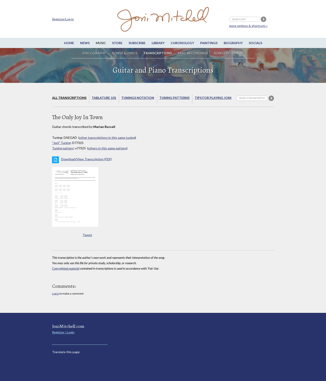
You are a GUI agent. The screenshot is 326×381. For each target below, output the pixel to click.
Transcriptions (158, 53)
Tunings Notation (137, 98)
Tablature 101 (104, 98)
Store (117, 43)
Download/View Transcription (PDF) (86, 159)
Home (69, 43)
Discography (94, 53)
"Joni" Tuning (61, 143)
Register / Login (63, 332)
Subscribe (137, 43)
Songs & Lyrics (124, 53)
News (85, 43)
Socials (255, 43)
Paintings (209, 43)
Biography (233, 43)
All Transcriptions (69, 98)
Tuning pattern (63, 148)
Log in (55, 293)
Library (158, 43)
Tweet (87, 235)
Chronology (182, 43)
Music (101, 43)
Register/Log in (63, 19)
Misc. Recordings (193, 53)
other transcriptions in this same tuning (107, 137)
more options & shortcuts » (248, 26)
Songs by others (228, 53)
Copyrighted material (65, 268)
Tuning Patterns (174, 98)
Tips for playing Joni (213, 98)
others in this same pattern (107, 148)
